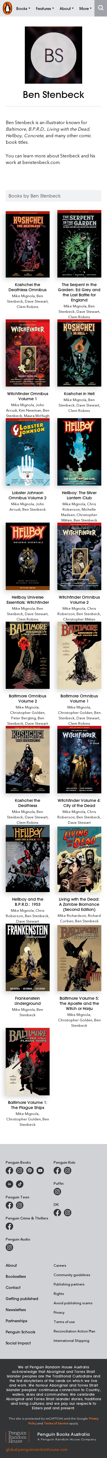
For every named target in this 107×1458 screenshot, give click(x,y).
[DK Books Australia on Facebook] (57, 1212)
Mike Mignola (23, 295)
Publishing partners (69, 1284)
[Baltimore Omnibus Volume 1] (79, 655)
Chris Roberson (79, 506)
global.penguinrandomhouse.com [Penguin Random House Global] (37, 1449)
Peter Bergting (23, 717)
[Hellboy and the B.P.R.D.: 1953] (28, 858)
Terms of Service (56, 1423)
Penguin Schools (20, 1331)
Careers (60, 1265)
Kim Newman (30, 410)
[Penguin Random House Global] (21, 1436)
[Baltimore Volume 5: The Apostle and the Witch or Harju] (79, 958)
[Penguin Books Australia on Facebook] (9, 1170)
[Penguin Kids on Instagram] (67, 1170)
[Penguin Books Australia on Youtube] (40, 1170)
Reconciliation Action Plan (74, 1331)
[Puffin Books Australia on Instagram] (57, 1191)
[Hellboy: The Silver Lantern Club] (79, 452)
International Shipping (71, 1340)
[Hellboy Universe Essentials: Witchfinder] (28, 556)
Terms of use (64, 1321)
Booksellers (16, 1276)
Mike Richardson (72, 915)
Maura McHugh (36, 415)
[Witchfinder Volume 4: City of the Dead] (79, 759)
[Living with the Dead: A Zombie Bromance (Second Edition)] (79, 859)
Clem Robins (28, 306)
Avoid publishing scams (73, 1302)
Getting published (22, 1298)
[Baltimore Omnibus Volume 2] (28, 655)
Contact (13, 1287)
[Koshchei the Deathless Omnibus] (28, 244)
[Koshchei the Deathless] (28, 759)
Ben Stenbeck (34, 509)
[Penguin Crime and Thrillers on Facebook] (9, 1226)
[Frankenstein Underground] (28, 957)
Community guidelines (72, 1274)
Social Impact (18, 1342)
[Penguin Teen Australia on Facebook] (9, 1205)
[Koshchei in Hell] (79, 353)
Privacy (59, 1312)
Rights (59, 1293)
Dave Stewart (36, 301)
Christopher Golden (27, 712)
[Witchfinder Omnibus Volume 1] (28, 353)
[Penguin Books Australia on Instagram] (19, 1170)
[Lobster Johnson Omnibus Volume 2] (28, 452)
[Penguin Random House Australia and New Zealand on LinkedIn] (9, 1184)
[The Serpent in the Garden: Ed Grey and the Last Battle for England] (79, 244)
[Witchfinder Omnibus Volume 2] (79, 556)
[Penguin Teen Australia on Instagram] (19, 1205)
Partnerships (16, 1320)
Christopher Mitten (79, 619)
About (11, 1265)
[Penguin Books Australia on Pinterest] (30, 1170)
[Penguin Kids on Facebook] (57, 1170)
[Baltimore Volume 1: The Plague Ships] (28, 1061)
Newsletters (16, 1309)
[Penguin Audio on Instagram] (9, 1247)
